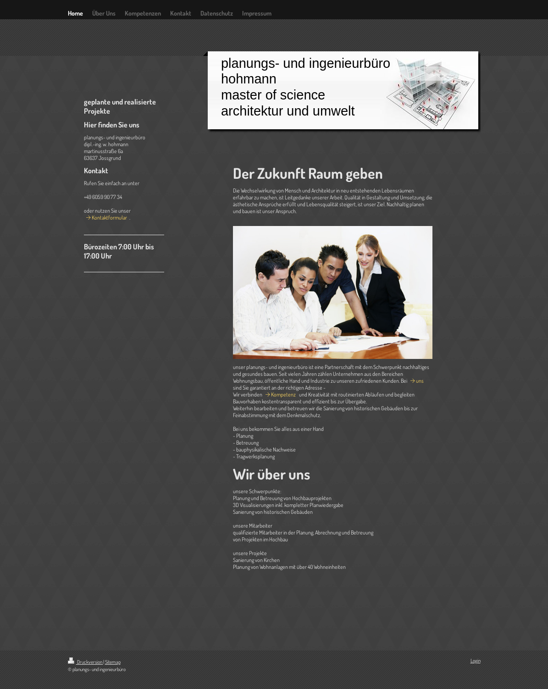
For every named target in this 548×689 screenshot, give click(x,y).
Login (476, 660)
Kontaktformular (109, 217)
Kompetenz (283, 394)
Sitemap (113, 662)
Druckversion (85, 662)
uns (420, 380)
